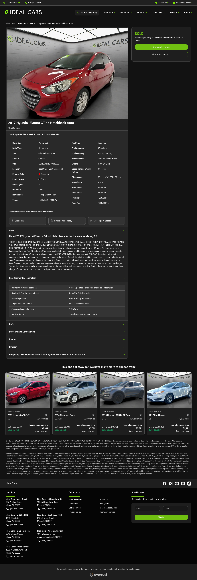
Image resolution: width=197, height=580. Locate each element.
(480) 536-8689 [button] (14, 556)
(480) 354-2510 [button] (46, 524)
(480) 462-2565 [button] (14, 524)
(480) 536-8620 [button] (46, 508)
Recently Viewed (182, 2)
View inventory (75, 499)
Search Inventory (87, 12)
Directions (73, 503)
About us (104, 499)
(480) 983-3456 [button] (33, 2)
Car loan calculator (108, 508)
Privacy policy (75, 512)
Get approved (74, 508)
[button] (12, 2)
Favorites (161, 2)
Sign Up (161, 517)
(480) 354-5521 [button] (46, 540)
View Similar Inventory (161, 54)
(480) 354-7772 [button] (14, 540)
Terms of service (107, 512)
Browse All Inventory (161, 47)
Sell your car (105, 503)
